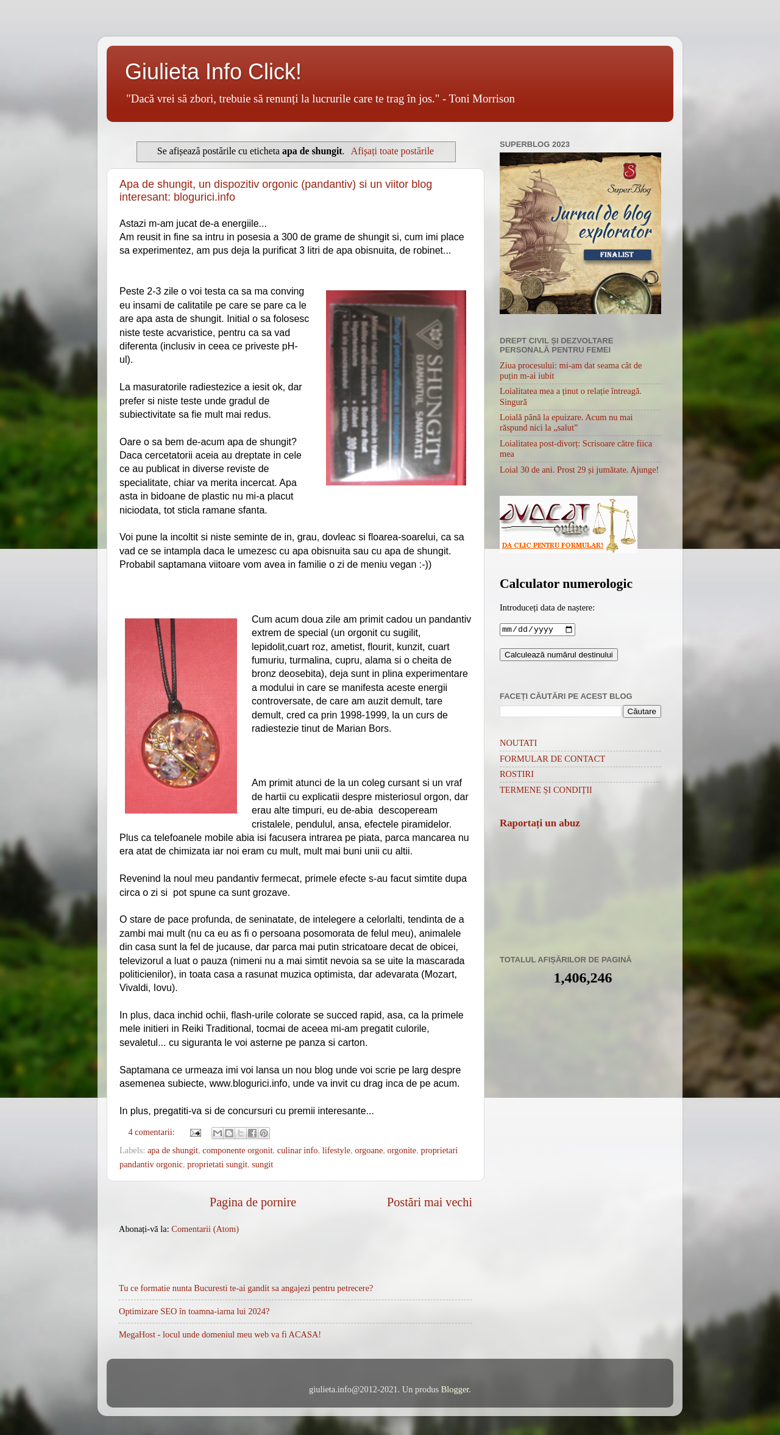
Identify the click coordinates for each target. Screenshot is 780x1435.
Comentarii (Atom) (205, 1229)
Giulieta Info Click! (213, 71)
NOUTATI (518, 744)
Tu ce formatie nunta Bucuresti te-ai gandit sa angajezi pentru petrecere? (246, 1288)
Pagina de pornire (253, 1202)
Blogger (455, 1389)
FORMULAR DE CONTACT (552, 760)
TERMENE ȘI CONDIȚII (546, 791)
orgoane (369, 1150)
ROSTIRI (517, 775)
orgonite (402, 1150)
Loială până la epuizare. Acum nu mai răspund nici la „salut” (566, 422)
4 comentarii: (152, 1132)
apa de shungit (172, 1150)
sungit (262, 1164)
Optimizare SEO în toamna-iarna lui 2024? (194, 1311)
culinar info (297, 1150)
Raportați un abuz (540, 824)
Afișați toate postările (392, 151)
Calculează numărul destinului (559, 655)
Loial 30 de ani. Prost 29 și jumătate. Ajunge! (579, 469)
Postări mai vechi (429, 1202)
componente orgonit (237, 1150)
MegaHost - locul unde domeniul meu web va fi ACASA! (220, 1334)
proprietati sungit (217, 1164)
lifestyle (336, 1150)
